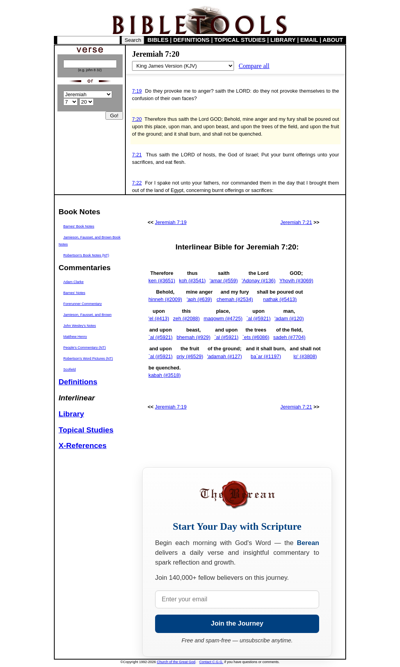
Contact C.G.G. (211, 662)
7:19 (137, 91)
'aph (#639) (199, 299)
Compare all (254, 66)
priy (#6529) (190, 356)
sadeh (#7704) (289, 337)
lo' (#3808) (305, 356)
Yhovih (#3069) (296, 280)
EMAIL (309, 40)
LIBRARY (282, 40)
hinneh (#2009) (165, 299)
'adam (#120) (289, 318)
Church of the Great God (176, 662)
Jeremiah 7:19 (171, 222)
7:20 (137, 119)
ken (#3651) (161, 280)
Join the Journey (237, 623)
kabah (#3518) (164, 375)
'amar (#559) (224, 280)
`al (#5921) (258, 318)
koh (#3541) (192, 280)
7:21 (137, 155)
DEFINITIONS (191, 40)
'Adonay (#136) (258, 280)
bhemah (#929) (194, 337)
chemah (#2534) (234, 299)
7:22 (137, 183)
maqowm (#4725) (223, 318)
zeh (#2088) (186, 318)
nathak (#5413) (280, 299)
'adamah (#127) (224, 356)
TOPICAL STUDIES (240, 40)
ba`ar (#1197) (266, 356)
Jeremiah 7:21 (296, 222)
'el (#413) (158, 318)
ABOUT (333, 40)
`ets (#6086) (256, 337)
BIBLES (158, 40)
